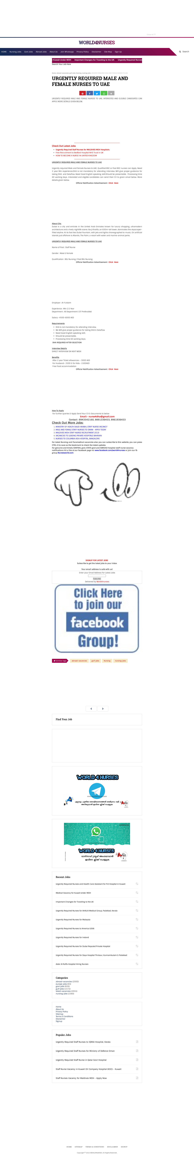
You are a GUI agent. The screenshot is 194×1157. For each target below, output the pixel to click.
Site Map (108, 52)
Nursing (78, 73)
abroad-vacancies (63, 73)
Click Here (113, 184)
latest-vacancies (63, 992)
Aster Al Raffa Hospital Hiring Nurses (72, 965)
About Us (60, 1010)
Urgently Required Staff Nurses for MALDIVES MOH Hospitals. (83, 151)
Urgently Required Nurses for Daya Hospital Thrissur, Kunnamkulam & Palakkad (91, 956)
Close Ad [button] (151, 34)
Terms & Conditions (64, 1017)
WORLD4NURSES (97, 42)
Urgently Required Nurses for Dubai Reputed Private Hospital (83, 947)
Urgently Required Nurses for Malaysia (73, 921)
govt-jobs (60, 987)
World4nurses (103, 582)
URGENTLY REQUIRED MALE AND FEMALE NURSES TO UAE (90, 81)
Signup (59, 1022)
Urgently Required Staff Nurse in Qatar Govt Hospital (81, 1061)
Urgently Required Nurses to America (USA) (75, 929)
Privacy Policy (62, 1012)
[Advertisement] (97, 18)
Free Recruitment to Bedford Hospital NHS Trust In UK (79, 154)
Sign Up (118, 52)
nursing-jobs (86, 73)
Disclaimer (96, 52)
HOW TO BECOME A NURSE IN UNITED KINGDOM (76, 157)
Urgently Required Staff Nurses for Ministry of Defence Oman (85, 1052)
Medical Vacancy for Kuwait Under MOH (58, 60)
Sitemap (59, 1015)
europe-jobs (61, 985)
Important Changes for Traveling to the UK (101, 60)
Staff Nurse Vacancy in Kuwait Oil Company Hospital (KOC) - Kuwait (88, 1070)
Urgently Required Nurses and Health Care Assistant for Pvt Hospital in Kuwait (90, 885)
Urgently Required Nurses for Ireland (72, 938)
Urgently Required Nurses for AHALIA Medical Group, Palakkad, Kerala (86, 912)
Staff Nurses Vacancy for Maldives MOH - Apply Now (81, 1079)
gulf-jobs (72, 73)
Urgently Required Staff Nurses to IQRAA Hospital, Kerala (83, 1043)
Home (54, 73)
